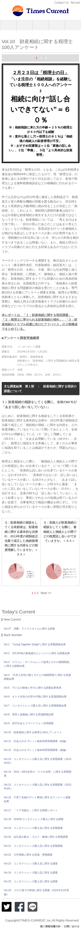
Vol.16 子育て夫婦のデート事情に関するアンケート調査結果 (37, 799)
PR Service (24, 25)
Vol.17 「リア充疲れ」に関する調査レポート (31, 810)
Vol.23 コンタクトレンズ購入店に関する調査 (31, 863)
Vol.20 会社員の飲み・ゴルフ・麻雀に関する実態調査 (36, 836)
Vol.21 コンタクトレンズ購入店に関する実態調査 (33, 845)
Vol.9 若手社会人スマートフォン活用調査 (29, 723)
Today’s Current (73, 25)
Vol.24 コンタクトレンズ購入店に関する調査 (31, 872)
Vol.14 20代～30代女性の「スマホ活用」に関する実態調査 (37, 773)
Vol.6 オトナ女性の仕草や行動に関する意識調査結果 (35, 696)
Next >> (46, 593)
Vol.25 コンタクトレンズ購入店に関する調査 (31, 881)
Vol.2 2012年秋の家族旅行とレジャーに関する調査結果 (37, 653)
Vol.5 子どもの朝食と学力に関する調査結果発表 (33, 687)
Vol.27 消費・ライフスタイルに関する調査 (29, 628)
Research (40, 25)
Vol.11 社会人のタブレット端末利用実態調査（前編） (36, 741)
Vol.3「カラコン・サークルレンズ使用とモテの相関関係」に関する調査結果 (38, 664)
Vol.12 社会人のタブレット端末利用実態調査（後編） (36, 750)
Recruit (75, 2)
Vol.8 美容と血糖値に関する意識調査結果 (29, 714)
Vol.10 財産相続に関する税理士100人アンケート (33, 732)
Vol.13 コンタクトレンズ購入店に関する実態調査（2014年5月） (37, 761)
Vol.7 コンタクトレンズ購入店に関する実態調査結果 (35, 705)
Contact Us (62, 2)
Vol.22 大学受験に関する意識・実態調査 (28, 854)
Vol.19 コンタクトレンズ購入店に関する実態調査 (33, 828)
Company (8, 25)
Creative (57, 25)
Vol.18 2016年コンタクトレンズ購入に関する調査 (34, 819)
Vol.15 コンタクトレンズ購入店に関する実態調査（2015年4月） (37, 786)
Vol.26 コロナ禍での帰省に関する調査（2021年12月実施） (36, 892)
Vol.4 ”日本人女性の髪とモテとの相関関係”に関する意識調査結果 (37, 677)
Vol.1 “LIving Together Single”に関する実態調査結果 (35, 644)
